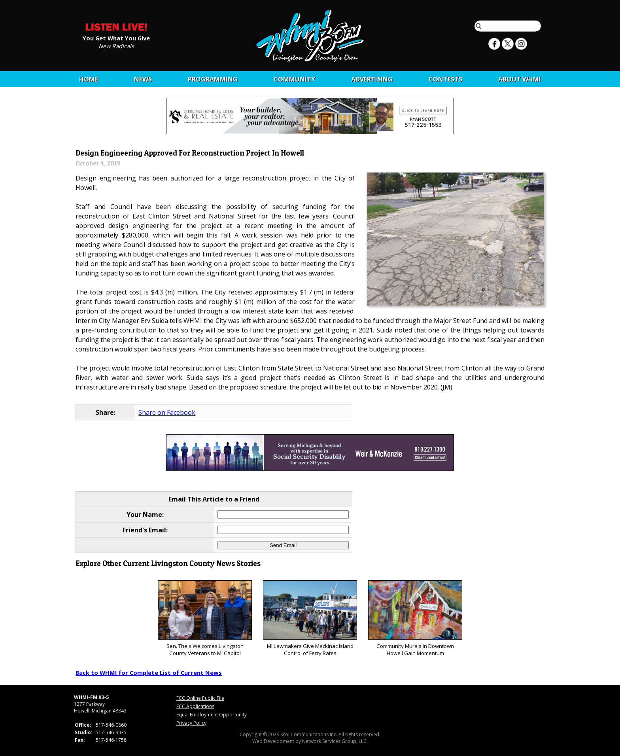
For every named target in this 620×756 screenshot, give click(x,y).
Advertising (372, 79)
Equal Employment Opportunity (211, 714)
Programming (213, 79)
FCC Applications (195, 706)
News (143, 79)
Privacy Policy (191, 723)
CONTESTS (445, 79)
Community (294, 79)
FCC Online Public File (200, 698)
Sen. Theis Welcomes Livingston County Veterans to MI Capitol (204, 618)
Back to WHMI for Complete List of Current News (149, 672)
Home (88, 79)
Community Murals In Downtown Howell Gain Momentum (415, 618)
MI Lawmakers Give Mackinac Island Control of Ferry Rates (310, 618)
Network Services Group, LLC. (335, 741)
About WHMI (519, 79)
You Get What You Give (116, 38)
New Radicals (116, 45)
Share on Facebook (166, 412)
